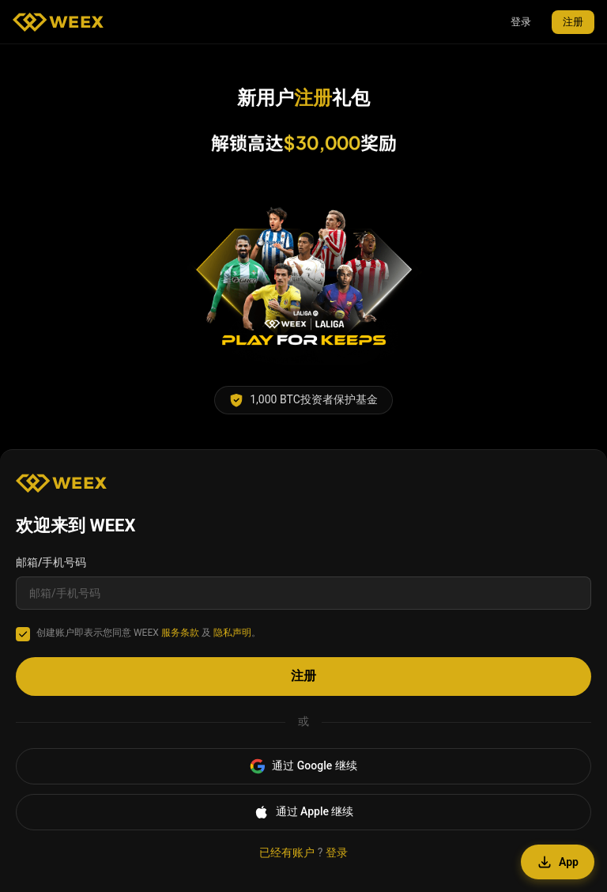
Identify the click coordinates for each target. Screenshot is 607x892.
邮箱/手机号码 (51, 562)
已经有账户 (287, 852)
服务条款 (180, 632)
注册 (573, 22)
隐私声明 (232, 632)
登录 (521, 22)
